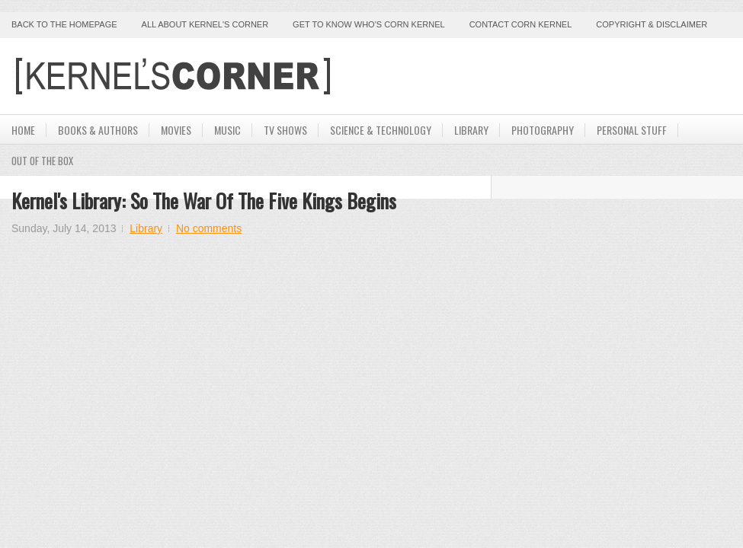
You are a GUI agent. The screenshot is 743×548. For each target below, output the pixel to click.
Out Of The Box (42, 160)
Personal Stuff (632, 130)
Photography (542, 130)
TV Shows (285, 130)
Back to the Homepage (64, 24)
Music (227, 130)
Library (471, 130)
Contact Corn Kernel (520, 24)
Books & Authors (98, 130)
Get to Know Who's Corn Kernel (369, 24)
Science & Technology (380, 130)
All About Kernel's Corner (205, 24)
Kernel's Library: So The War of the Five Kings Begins (203, 200)
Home (23, 130)
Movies (176, 130)
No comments (209, 228)
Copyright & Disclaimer (651, 24)
